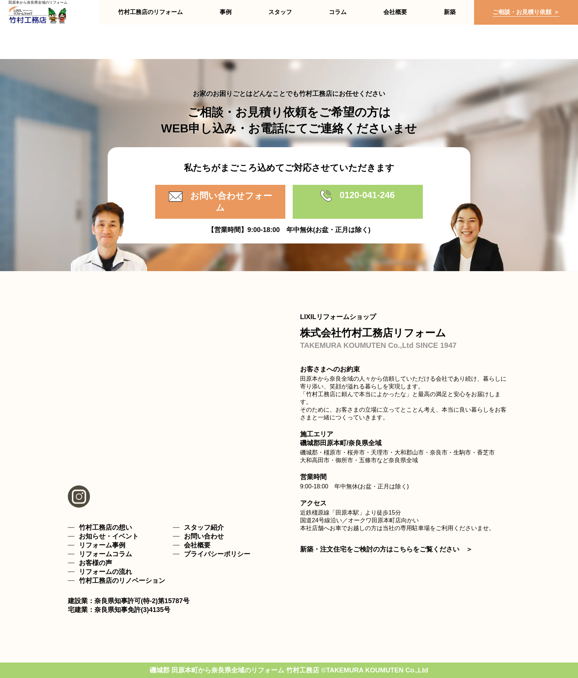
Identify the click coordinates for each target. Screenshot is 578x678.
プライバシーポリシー (217, 554)
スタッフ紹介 (204, 527)
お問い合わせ (204, 536)
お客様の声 (95, 563)
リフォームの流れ (105, 571)
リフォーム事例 (102, 545)
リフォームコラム (105, 554)
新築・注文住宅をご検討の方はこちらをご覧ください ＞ (386, 549)
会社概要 (197, 545)
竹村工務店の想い (105, 527)
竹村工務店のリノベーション (122, 580)
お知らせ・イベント (109, 536)
